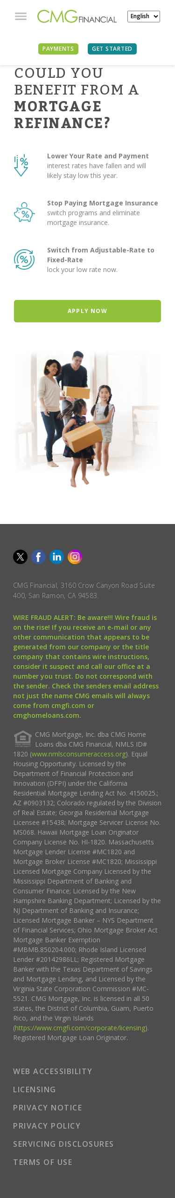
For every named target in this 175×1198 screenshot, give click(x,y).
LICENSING (34, 1089)
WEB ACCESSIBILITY (53, 1071)
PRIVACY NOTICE (47, 1108)
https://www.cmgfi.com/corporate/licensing (80, 1027)
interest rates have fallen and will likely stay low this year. (96, 170)
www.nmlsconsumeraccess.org (79, 753)
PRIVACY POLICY (47, 1126)
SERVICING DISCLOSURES (63, 1144)
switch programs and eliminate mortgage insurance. (93, 217)
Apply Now (87, 311)
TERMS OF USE (42, 1162)
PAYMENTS (58, 49)
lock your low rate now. (82, 269)
